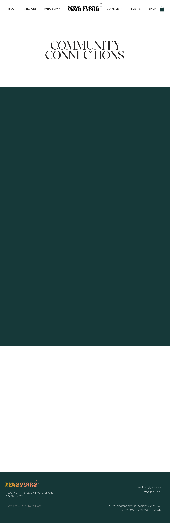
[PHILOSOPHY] (52, 8)
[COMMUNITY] (114, 8)
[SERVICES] (30, 8)
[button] (162, 8)
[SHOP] (152, 8)
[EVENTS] (136, 8)
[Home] (85, 6)
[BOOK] (12, 8)
